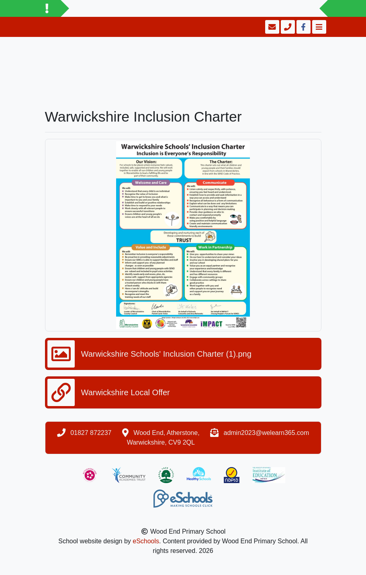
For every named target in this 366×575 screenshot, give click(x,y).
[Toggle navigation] (318, 27)
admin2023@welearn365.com (266, 432)
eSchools (146, 541)
